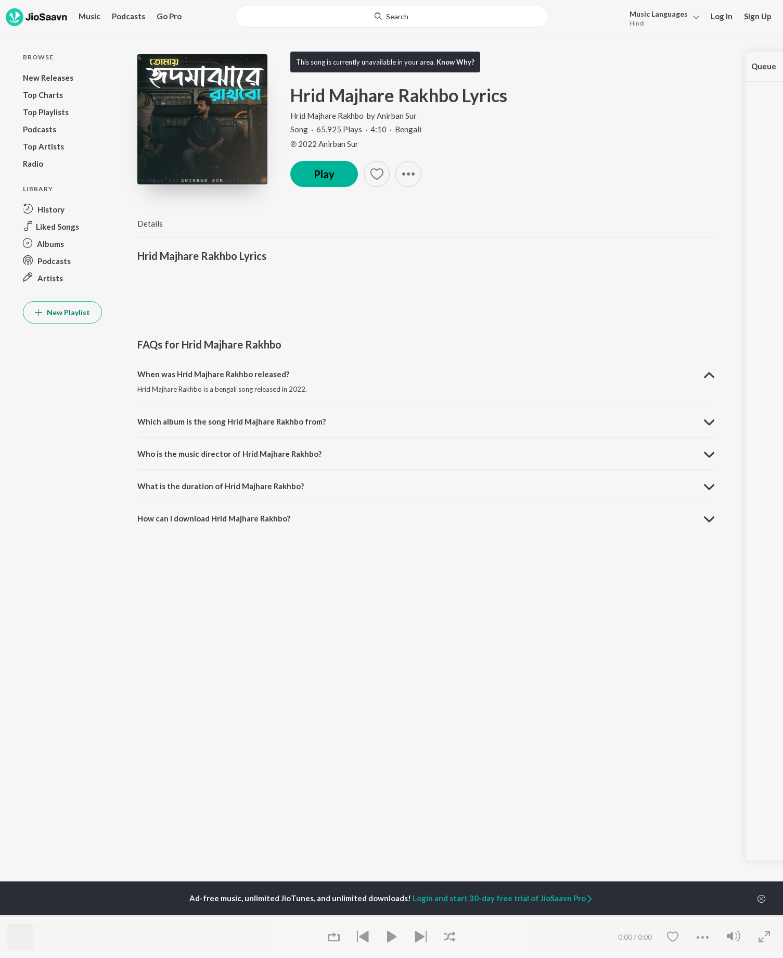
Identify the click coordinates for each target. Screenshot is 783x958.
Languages (659, 13)
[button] (408, 174)
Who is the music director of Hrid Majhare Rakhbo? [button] (229, 453)
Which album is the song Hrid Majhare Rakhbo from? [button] (231, 421)
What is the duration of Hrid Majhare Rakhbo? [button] (220, 486)
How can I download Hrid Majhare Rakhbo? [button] (213, 518)
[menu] (661, 17)
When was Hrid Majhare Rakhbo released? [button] (213, 374)
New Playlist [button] (62, 312)
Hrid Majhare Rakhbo (327, 115)
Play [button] (324, 174)
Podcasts (128, 16)
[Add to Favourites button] (377, 174)
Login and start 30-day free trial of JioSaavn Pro (503, 898)
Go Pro (169, 16)
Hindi (637, 23)
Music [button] (89, 16)
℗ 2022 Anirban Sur (324, 143)
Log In (722, 16)
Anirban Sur (397, 115)
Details (150, 223)
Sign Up (758, 16)
